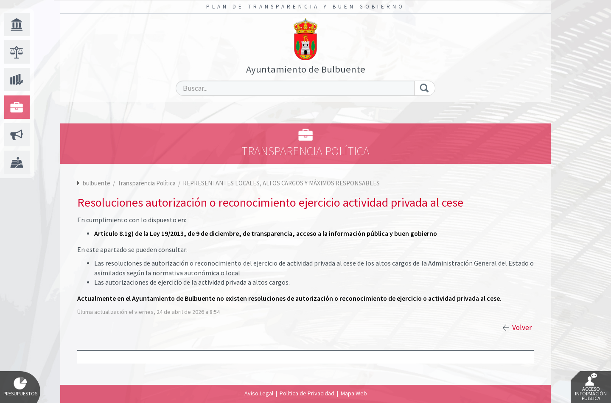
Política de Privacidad (307, 393)
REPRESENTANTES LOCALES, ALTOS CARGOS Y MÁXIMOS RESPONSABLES (281, 183)
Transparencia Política (147, 183)
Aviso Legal (258, 393)
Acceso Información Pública (591, 387)
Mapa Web (354, 393)
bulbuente (96, 183)
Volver (522, 327)
